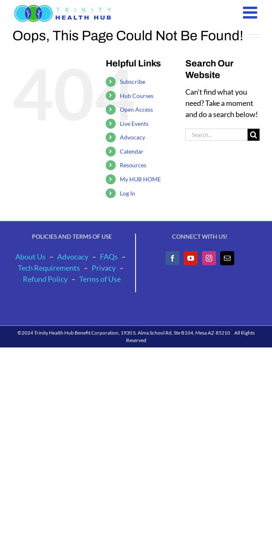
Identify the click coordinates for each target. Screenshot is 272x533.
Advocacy (132, 137)
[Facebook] (172, 258)
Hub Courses (136, 95)
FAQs (109, 256)
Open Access (136, 109)
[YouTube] (191, 258)
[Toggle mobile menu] (251, 12)
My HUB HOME (140, 179)
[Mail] (227, 258)
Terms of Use (100, 279)
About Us (30, 256)
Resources (133, 165)
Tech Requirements (49, 267)
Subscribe (132, 81)
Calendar (131, 151)
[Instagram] (209, 258)
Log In (127, 193)
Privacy (104, 267)
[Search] (254, 135)
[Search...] (216, 135)
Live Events (134, 123)
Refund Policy (45, 279)
